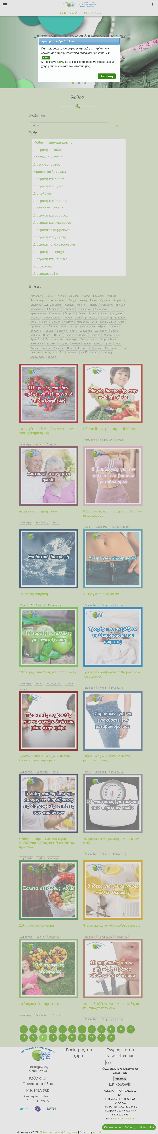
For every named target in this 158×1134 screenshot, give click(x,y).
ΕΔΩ (45, 58)
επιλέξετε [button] (63, 61)
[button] (107, 76)
